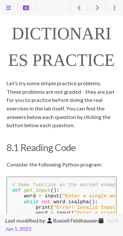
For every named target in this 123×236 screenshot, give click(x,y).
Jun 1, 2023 (18, 229)
